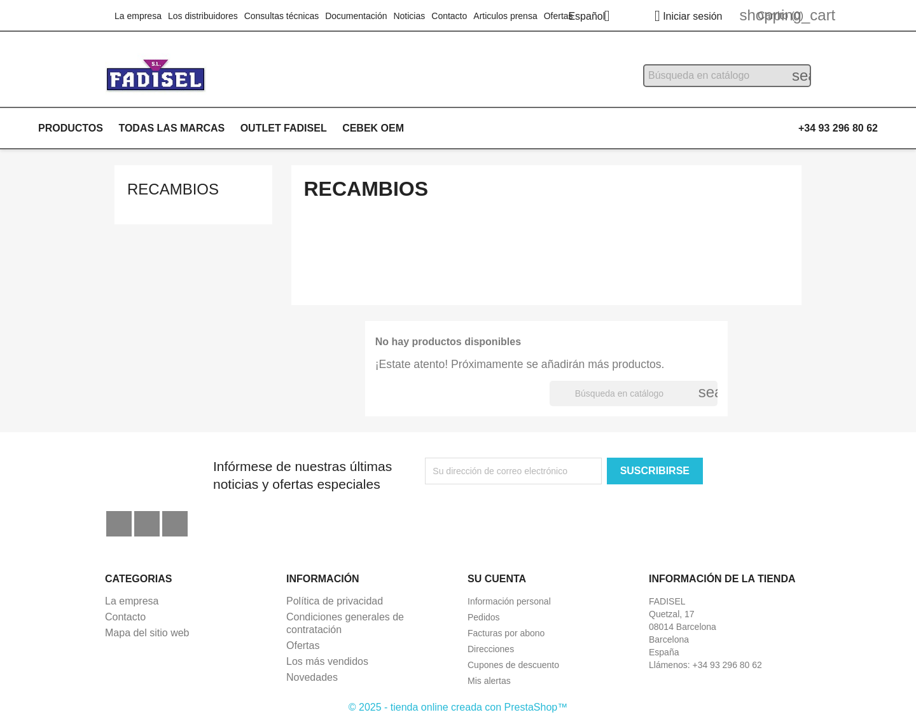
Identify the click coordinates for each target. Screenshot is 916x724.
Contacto (449, 16)
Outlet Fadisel (283, 128)
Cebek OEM (373, 128)
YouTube (147, 523)
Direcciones (491, 649)
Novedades (312, 677)
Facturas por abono (506, 633)
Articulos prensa (505, 16)
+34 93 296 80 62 (838, 128)
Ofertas (558, 16)
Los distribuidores (203, 16)
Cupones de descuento (513, 665)
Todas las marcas (171, 128)
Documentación (356, 16)
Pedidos (484, 617)
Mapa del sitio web (147, 632)
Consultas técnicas (281, 16)
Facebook (119, 523)
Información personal (509, 601)
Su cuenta (497, 578)
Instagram (175, 523)
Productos (70, 128)
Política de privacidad (334, 601)
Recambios (173, 189)
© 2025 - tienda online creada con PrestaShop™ (458, 707)
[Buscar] (727, 75)
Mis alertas (489, 681)
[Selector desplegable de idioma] (593, 17)
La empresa (138, 16)
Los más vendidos (327, 661)
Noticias (409, 16)
